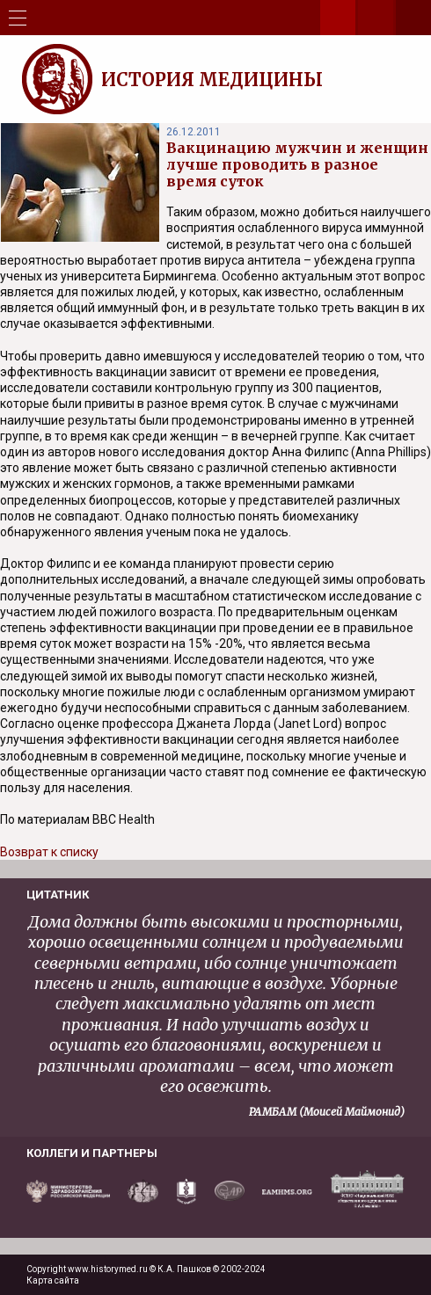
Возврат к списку (49, 852)
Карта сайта (52, 1280)
